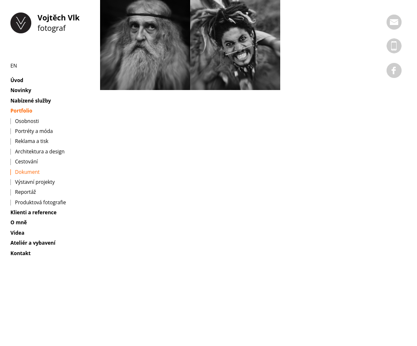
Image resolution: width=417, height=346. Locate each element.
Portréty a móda (34, 131)
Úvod (16, 80)
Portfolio (21, 111)
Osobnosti (27, 121)
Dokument (27, 172)
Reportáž (25, 192)
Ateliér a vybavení (32, 243)
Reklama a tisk (31, 141)
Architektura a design (40, 152)
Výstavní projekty (35, 182)
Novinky (20, 90)
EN (13, 65)
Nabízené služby (30, 101)
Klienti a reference (33, 213)
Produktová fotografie (40, 203)
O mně (18, 223)
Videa (17, 233)
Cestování (26, 162)
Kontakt (20, 253)
